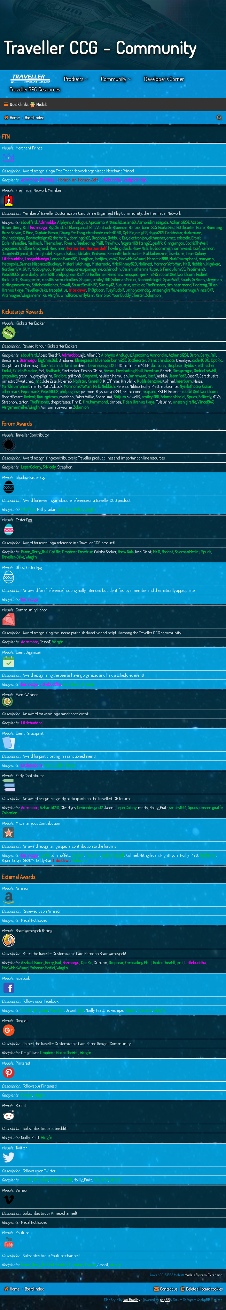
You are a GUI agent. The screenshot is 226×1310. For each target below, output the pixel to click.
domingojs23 (80, 238)
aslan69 (129, 222)
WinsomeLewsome (56, 407)
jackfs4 (161, 376)
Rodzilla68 (10, 279)
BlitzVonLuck (100, 227)
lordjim (101, 258)
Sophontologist (150, 279)
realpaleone (132, 391)
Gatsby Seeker (105, 551)
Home (31, 79)
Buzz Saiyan (11, 232)
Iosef (196, 248)
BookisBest (166, 227)
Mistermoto (101, 264)
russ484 (48, 279)
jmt (37, 253)
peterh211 (46, 274)
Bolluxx (134, 227)
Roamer (174, 391)
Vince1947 (205, 290)
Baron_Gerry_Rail (15, 227)
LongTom (86, 258)
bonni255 (149, 227)
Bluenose (119, 227)
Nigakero (213, 264)
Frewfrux (111, 243)
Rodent (202, 274)
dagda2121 (156, 232)
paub (157, 269)
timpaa (115, 402)
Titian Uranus (134, 402)
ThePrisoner (155, 284)
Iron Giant (143, 551)
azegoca (162, 222)
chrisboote (94, 232)
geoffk (158, 243)
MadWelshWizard (132, 258)
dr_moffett (61, 855)
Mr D (186, 264)
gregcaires (9, 248)
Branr (200, 227)
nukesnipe (169, 386)
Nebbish (198, 264)
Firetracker (70, 370)
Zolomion (153, 295)
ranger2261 (112, 391)
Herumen (57, 248)
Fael (41, 370)
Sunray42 (106, 284)
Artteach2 (114, 222)
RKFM (162, 391)
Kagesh (59, 253)
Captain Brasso (46, 232)
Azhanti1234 (179, 222)
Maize (197, 381)
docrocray (60, 238)
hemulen (120, 376)
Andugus (79, 222)
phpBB (165, 1299)
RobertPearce (12, 396)
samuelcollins (66, 279)
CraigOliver (11, 365)
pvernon (87, 391)
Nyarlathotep (63, 269)
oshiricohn (112, 269)
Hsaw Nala (140, 248)
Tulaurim (163, 402)
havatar (105, 376)
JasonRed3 (10, 253)
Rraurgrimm (30, 279)
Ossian (127, 269)
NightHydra (169, 855)
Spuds (185, 279)
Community (113, 78)
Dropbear (99, 238)
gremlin (25, 376)
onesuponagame (88, 269)
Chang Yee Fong (72, 232)
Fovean (69, 243)
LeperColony (196, 253)
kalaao (71, 253)
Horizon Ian (67, 179)
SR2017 (28, 860)
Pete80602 (10, 274)
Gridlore (25, 248)
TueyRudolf (115, 290)
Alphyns (64, 222)
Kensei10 (114, 253)
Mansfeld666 (157, 258)
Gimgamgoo (174, 243)
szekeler (138, 284)
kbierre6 (65, 381)
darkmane (192, 232)
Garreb (165, 370)
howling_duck (119, 248)
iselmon (208, 248)
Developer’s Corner (164, 78)
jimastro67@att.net (17, 381)
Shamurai (103, 396)
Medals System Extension (204, 1274)
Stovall (64, 284)
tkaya (19, 290)
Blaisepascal (78, 227)
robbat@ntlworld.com (177, 274)
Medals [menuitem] (41, 104)
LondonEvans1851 (63, 258)
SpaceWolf (171, 279)
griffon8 (74, 376)
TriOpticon (96, 290)
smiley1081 (101, 279)
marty (36, 386)
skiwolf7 (133, 396)
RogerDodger (12, 860)
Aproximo (96, 222)
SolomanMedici (123, 279)
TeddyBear (44, 860)
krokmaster (132, 253)
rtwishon (66, 396)
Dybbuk (114, 238)
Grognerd (40, 248)
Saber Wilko (84, 396)
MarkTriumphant (183, 258)
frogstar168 (129, 243)
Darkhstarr (173, 232)
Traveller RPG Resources (35, 89)
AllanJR (93, 355)
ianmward (182, 248)
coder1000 (112, 232)
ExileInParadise (14, 243)
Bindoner (66, 360)
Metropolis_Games (16, 264)
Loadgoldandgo (134, 179)
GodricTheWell (196, 243)
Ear (124, 238)
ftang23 (145, 243)
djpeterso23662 (137, 365)
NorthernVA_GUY (16, 269)
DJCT (119, 365)
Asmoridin (146, 222)
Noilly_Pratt (150, 386)
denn (82, 365)
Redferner (98, 274)
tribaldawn (77, 290)
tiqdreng (200, 284)
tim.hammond (179, 284)
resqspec (131, 274)
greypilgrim (42, 376)
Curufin (100, 962)
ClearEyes (183, 360)
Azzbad (196, 222)
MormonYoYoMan (167, 264)
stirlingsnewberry (16, 284)
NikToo (135, 386)
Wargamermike (33, 295)
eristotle (183, 238)
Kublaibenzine (155, 253)
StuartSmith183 (84, 284)
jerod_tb (26, 253)
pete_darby (29, 274)
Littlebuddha (110, 179)
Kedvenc (99, 253)
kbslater (84, 253)
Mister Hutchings (76, 264)
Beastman (10, 360)
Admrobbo (29, 179)
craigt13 (141, 232)
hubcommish (161, 248)
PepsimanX (196, 269)
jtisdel (47, 253)
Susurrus (122, 284)
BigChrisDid (58, 227)
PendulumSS (174, 269)
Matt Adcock (52, 386)
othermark (143, 269)
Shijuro (85, 279)
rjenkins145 (149, 274)
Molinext (145, 264)
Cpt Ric (128, 232)
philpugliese (65, 274)
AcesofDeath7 (49, 355)
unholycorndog (137, 290)
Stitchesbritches (44, 284)
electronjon (137, 238)
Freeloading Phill (89, 243)
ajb (82, 355)
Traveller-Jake (36, 290)
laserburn (176, 253)
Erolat (196, 238)
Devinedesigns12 (39, 238)
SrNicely (198, 279)
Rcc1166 (82, 274)
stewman (214, 279)
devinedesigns (13, 238)
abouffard (29, 222)
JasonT (192, 376)
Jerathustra (209, 376)
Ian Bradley (131, 1299)
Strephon (9, 402)
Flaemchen (53, 243)
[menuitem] (219, 118)
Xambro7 (103, 295)
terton (23, 402)
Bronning (214, 227)
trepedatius (58, 290)
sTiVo (216, 396)
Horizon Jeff (88, 179)
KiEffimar (111, 381)
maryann (206, 258)
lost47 (112, 258)
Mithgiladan (46, 509)
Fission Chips (91, 370)
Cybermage (30, 365)
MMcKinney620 (124, 264)
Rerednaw (115, 274)
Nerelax (122, 386)
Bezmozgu (48, 179)
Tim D (76, 402)
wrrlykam (86, 295)
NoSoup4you (41, 269)
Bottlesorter (185, 227)
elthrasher (156, 238)
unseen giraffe (163, 290)
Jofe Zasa (49, 381)
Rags (99, 391)
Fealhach (35, 243)
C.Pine (28, 232)
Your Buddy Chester (128, 295)
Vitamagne (11, 295)
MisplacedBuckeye (46, 264)
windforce (69, 295)
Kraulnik (128, 381)
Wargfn (53, 295)
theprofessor (60, 402)
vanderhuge (186, 290)
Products (73, 78)
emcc (171, 238)
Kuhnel (168, 381)
